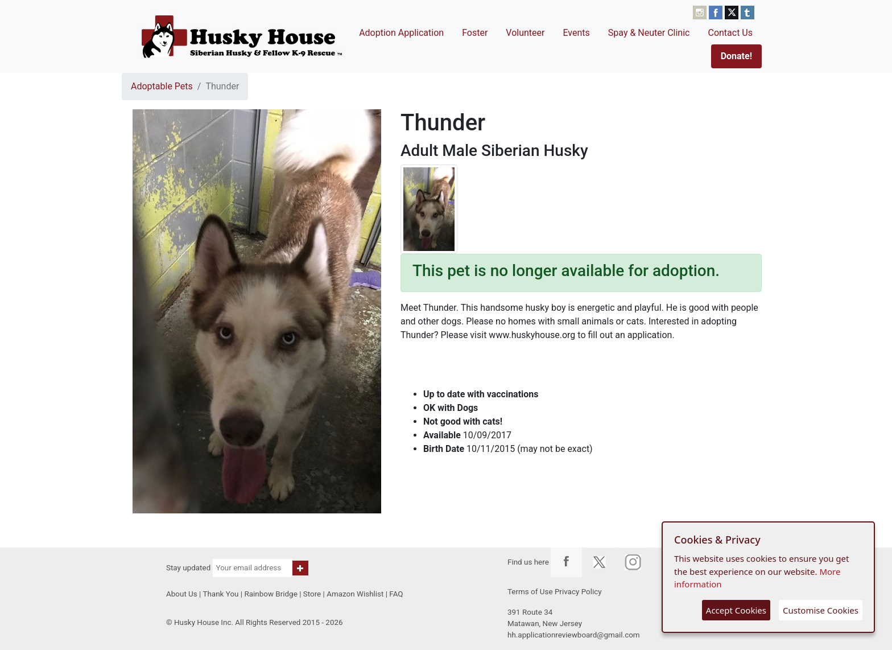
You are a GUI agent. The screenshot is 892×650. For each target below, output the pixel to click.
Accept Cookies (736, 610)
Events (576, 32)
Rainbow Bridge (270, 594)
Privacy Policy (578, 591)
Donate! (736, 56)
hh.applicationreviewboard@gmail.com (573, 635)
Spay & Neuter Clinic (649, 32)
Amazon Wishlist (355, 594)
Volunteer (525, 32)
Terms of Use (530, 591)
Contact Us (730, 32)
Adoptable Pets (162, 86)
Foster (475, 32)
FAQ (396, 594)
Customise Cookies (820, 610)
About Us (181, 594)
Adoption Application (401, 32)
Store (312, 594)
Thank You (220, 594)
